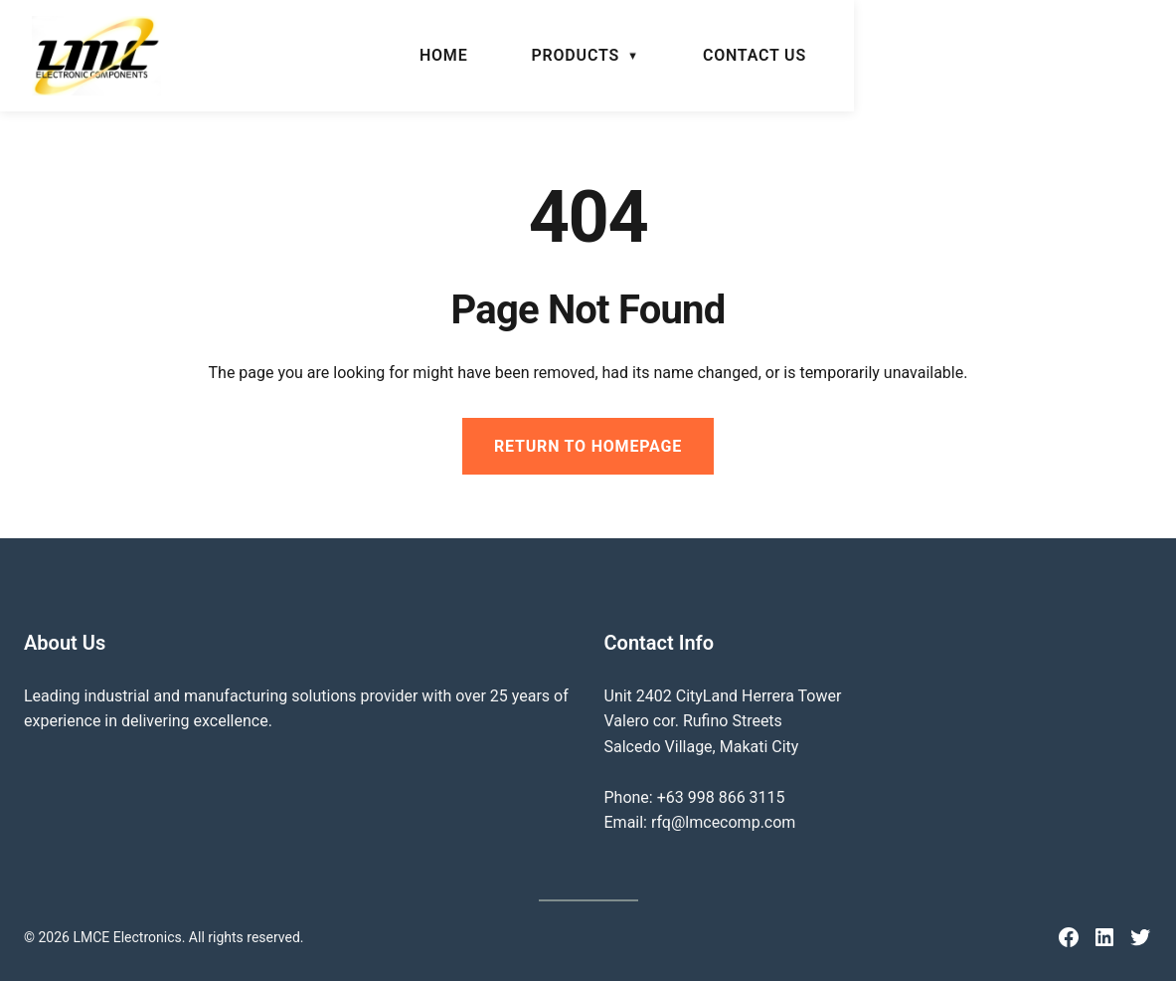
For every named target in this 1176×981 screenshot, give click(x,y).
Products (897, 55)
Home (766, 55)
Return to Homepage (588, 446)
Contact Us (1076, 55)
